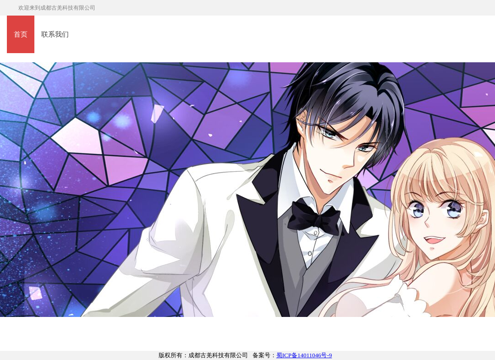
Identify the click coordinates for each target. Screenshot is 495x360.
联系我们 (55, 34)
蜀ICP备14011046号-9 (304, 355)
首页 (21, 34)
